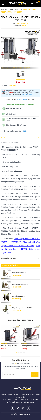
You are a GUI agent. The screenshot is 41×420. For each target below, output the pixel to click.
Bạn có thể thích (10, 265)
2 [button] (18, 352)
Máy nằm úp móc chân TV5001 (22, 308)
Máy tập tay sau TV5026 (20, 284)
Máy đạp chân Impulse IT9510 (31, 346)
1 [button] (16, 352)
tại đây (24, 131)
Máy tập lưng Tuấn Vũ (19, 272)
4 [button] (24, 352)
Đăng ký (34, 374)
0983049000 (22, 99)
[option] (20, 49)
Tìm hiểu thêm (27, 94)
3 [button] (21, 352)
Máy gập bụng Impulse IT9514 (10, 346)
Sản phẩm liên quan (20, 320)
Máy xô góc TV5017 (18, 296)
